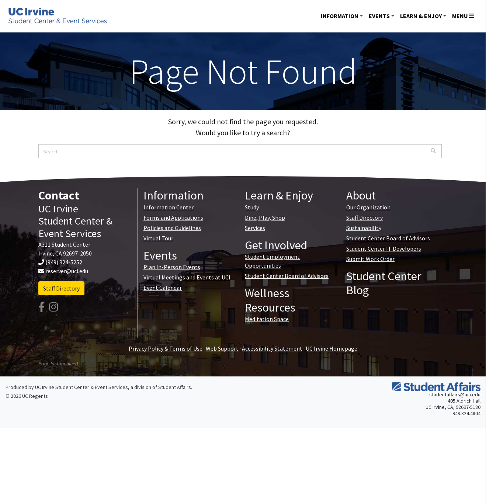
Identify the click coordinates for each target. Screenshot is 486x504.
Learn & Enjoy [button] (421, 16)
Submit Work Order (370, 259)
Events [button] (379, 16)
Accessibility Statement (272, 348)
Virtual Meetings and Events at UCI (186, 277)
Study (252, 207)
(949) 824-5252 (63, 262)
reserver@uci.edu (66, 271)
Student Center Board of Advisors (287, 275)
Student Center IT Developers (383, 248)
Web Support (222, 348)
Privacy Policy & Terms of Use (165, 348)
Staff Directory (61, 288)
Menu (463, 16)
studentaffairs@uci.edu (454, 394)
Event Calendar (162, 287)
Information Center (168, 207)
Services (255, 228)
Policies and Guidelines (172, 228)
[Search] (433, 151)
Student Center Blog (383, 283)
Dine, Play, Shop (265, 217)
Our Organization (368, 207)
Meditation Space (267, 319)
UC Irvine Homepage (331, 348)
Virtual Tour (158, 238)
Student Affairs (174, 387)
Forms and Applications (173, 217)
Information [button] (339, 16)
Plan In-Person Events (171, 267)
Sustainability (363, 228)
